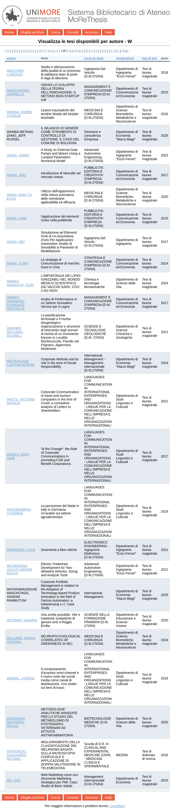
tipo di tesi (149, 58)
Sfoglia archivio (32, 32)
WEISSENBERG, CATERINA (19, 511)
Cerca (55, 32)
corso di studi (94, 58)
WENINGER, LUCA (21, 550)
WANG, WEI (16, 242)
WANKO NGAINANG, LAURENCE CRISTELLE (16, 302)
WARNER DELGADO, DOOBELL (15, 332)
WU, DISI (13, 780)
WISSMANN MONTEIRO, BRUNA (16, 722)
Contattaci (117, 806)
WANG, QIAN (17, 218)
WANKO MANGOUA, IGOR (20, 283)
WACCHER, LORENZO (15, 72)
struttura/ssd (125, 58)
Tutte (125, 51)
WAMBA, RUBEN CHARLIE (19, 114)
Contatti (73, 32)
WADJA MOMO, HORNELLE (18, 92)
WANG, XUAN (17, 263)
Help (108, 32)
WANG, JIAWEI (18, 155)
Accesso (91, 32)
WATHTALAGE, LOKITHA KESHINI (20, 363)
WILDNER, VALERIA (22, 620)
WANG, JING (16, 175)
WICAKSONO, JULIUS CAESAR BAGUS (19, 569)
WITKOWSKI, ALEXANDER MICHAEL (17, 755)
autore (11, 58)
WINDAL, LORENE (21, 678)
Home (9, 32)
